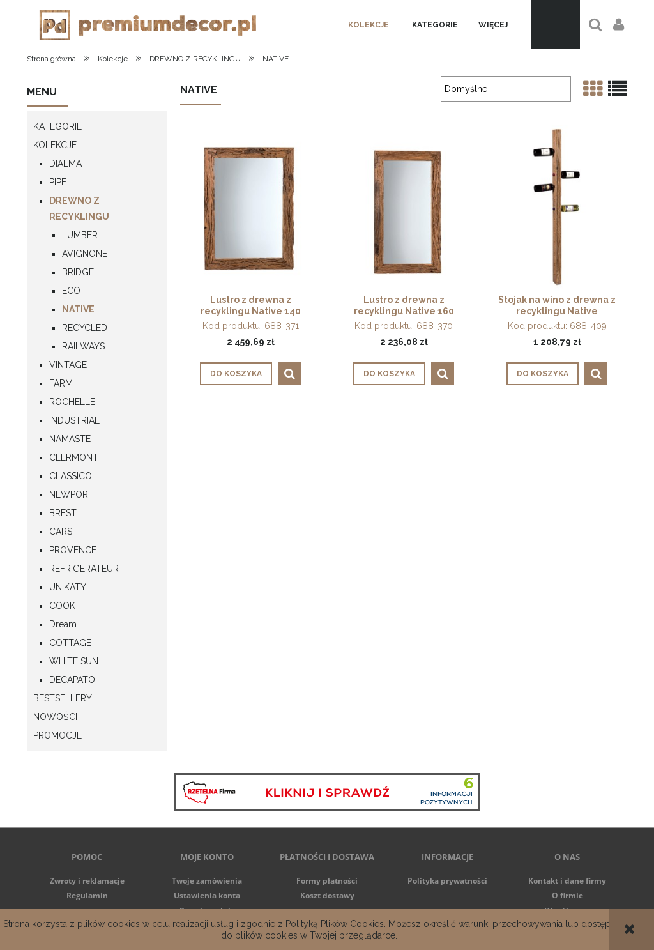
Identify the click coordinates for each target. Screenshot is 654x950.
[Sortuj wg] (506, 89)
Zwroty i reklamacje (87, 880)
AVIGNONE (84, 254)
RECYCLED (84, 328)
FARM (61, 383)
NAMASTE (70, 439)
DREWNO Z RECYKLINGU (79, 208)
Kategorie (57, 126)
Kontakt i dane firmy (567, 880)
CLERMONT (73, 457)
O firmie (567, 895)
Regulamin (87, 895)
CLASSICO (70, 476)
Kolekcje (55, 145)
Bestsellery (62, 698)
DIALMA (65, 163)
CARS (60, 531)
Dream (63, 624)
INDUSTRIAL (74, 420)
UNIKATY (67, 587)
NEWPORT (71, 494)
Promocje (57, 735)
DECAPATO (72, 680)
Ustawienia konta (207, 895)
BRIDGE (78, 272)
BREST (63, 513)
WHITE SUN (73, 661)
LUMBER (80, 235)
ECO (71, 291)
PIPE (57, 182)
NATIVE (78, 309)
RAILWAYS (83, 346)
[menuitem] (368, 25)
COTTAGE (70, 643)
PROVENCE (72, 550)
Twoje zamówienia (207, 880)
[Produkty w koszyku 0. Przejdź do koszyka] (555, 24)
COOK (62, 606)
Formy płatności (327, 880)
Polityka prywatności (447, 880)
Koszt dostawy (327, 895)
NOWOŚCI (55, 717)
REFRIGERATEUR (84, 568)
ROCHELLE (72, 402)
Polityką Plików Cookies (334, 924)
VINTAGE (68, 365)
